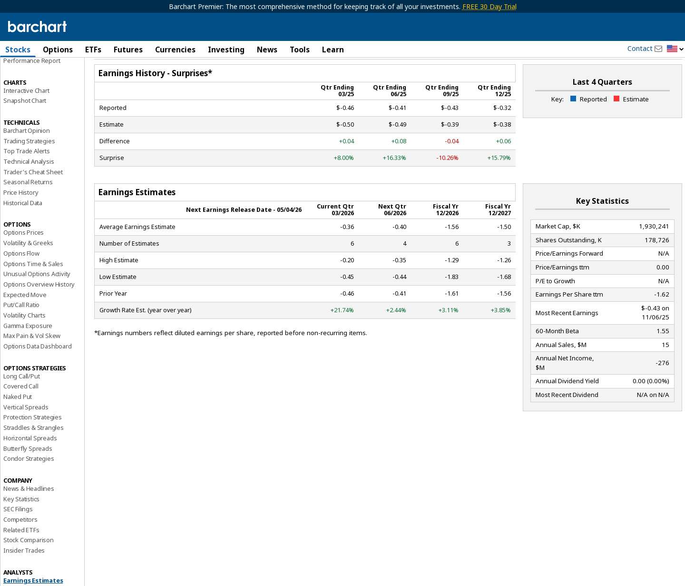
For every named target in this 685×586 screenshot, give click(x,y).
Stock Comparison (28, 564)
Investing (226, 49)
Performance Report (31, 85)
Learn (333, 49)
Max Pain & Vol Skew (31, 360)
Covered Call (21, 411)
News (267, 49)
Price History (20, 217)
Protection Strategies (32, 441)
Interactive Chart (26, 114)
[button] (675, 49)
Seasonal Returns (28, 206)
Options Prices (23, 257)
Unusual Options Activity (36, 298)
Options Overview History (39, 309)
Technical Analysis (28, 186)
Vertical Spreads (26, 431)
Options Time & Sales (33, 288)
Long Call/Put (21, 401)
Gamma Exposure (27, 350)
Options (58, 49)
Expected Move (24, 319)
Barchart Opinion (26, 155)
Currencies (175, 49)
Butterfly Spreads (27, 472)
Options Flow (21, 278)
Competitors (20, 544)
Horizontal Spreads (30, 462)
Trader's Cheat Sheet (33, 196)
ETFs (93, 49)
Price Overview (24, 74)
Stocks (17, 49)
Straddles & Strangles (33, 452)
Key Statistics (21, 523)
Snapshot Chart (24, 125)
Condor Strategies (28, 483)
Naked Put (17, 421)
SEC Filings (18, 533)
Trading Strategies (29, 165)
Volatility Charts (24, 340)
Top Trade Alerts (26, 175)
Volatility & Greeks (28, 267)
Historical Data (22, 227)
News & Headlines (28, 513)
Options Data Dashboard (37, 371)
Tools (300, 49)
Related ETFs (21, 554)
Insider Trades (24, 575)
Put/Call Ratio (21, 329)
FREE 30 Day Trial (489, 6)
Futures (128, 49)
